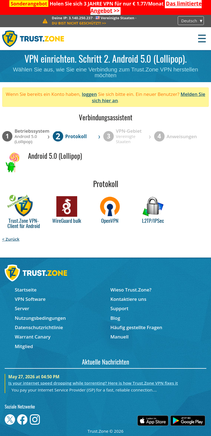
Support (119, 308)
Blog (115, 318)
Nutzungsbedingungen (40, 318)
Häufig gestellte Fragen (136, 327)
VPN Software (30, 299)
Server (22, 308)
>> (79, 23)
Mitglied (24, 346)
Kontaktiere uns (128, 299)
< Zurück (11, 239)
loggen (89, 94)
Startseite (26, 290)
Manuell (119, 337)
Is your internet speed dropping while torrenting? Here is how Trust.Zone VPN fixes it (93, 383)
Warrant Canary (33, 337)
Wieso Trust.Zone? (131, 290)
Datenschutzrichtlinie (39, 327)
